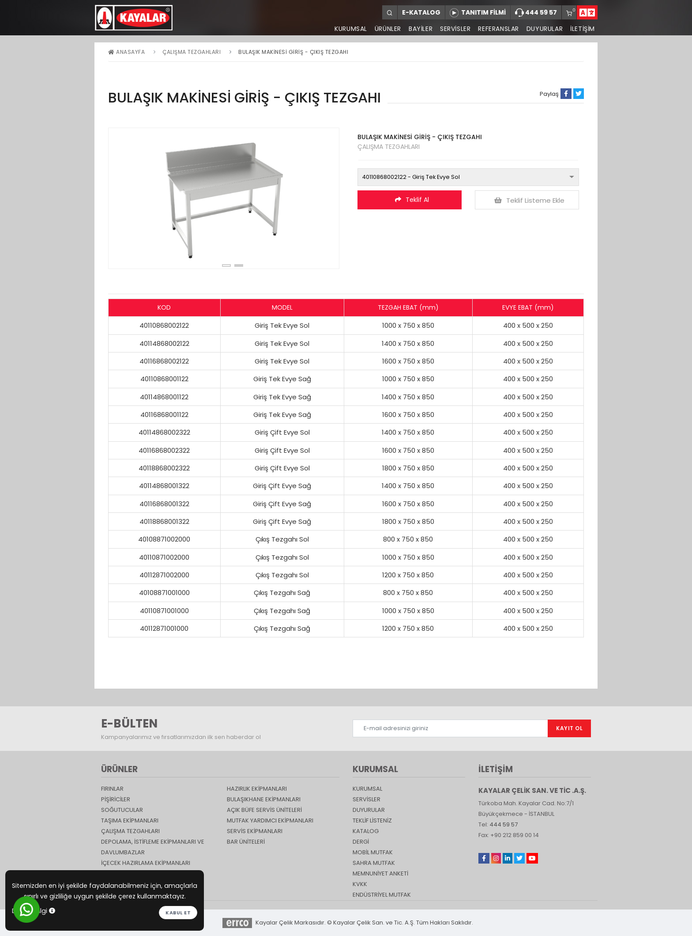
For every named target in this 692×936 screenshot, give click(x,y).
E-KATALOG (421, 12)
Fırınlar (112, 788)
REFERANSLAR (497, 28)
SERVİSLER (454, 28)
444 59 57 (536, 13)
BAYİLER (419, 28)
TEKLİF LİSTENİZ (372, 820)
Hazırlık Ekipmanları (257, 788)
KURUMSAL (348, 28)
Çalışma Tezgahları (191, 52)
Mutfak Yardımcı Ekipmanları (270, 820)
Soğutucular (122, 810)
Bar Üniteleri (246, 841)
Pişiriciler (115, 799)
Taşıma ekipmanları (129, 820)
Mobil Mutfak (373, 852)
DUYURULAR (544, 28)
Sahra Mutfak (374, 863)
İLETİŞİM (582, 28)
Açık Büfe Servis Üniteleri (264, 810)
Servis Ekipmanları (254, 831)
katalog (366, 831)
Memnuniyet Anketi (380, 873)
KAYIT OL (569, 728)
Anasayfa (126, 52)
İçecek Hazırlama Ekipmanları (145, 863)
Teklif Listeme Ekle (529, 200)
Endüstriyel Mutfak (382, 895)
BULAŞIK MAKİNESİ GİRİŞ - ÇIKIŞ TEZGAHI (293, 52)
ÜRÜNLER (385, 28)
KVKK (360, 884)
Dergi (361, 841)
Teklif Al (412, 199)
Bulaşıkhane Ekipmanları (264, 799)
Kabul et (178, 912)
